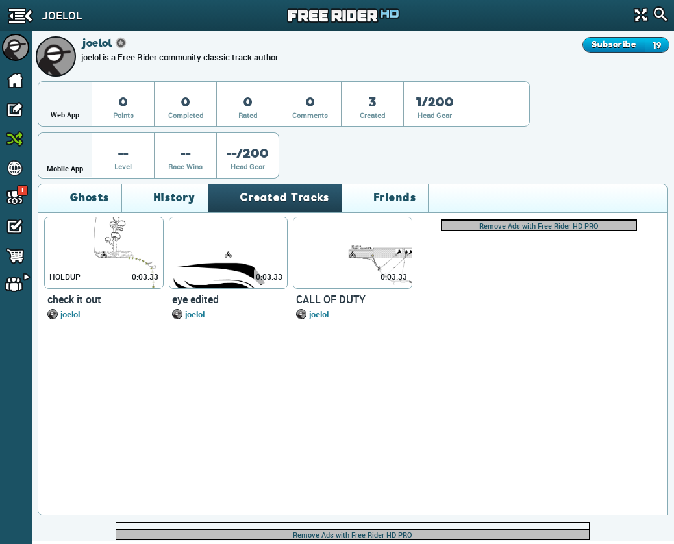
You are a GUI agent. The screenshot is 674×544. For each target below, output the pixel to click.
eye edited (195, 299)
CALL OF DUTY (331, 299)
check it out (74, 299)
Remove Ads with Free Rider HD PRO (539, 225)
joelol (70, 314)
